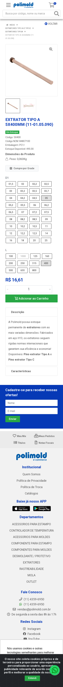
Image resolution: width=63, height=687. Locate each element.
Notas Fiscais (44, 443)
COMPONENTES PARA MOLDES (31, 549)
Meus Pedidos (44, 436)
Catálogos (31, 493)
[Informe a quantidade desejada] (28, 289)
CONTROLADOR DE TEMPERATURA (31, 530)
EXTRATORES (31, 562)
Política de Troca (32, 487)
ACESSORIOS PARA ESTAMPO (31, 524)
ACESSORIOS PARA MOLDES (31, 537)
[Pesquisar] (56, 13)
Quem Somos (31, 474)
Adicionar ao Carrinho (32, 298)
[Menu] (8, 5)
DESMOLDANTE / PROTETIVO (31, 556)
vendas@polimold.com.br (31, 609)
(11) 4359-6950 (31, 604)
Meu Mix (19, 436)
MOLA (31, 575)
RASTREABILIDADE (31, 569)
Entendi (32, 678)
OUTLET (31, 581)
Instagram (32, 629)
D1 (7, 177)
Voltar (51, 23)
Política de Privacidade (32, 480)
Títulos (19, 443)
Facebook (31, 634)
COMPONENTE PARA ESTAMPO (31, 543)
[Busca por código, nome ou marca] (28, 13)
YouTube (31, 639)
